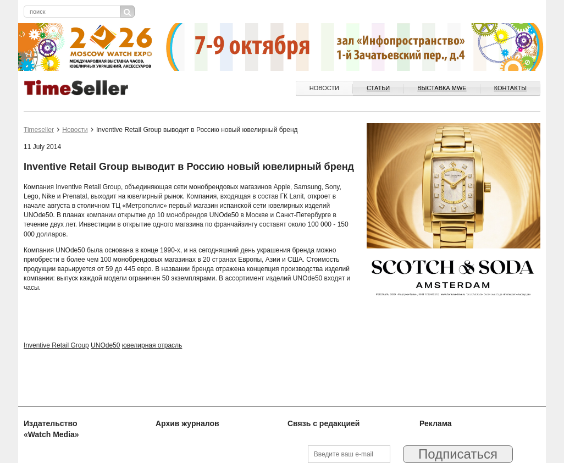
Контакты (510, 88)
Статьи (378, 88)
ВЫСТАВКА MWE (441, 88)
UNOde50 (105, 345)
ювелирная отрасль (152, 345)
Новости (324, 88)
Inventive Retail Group (56, 345)
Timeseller (39, 130)
